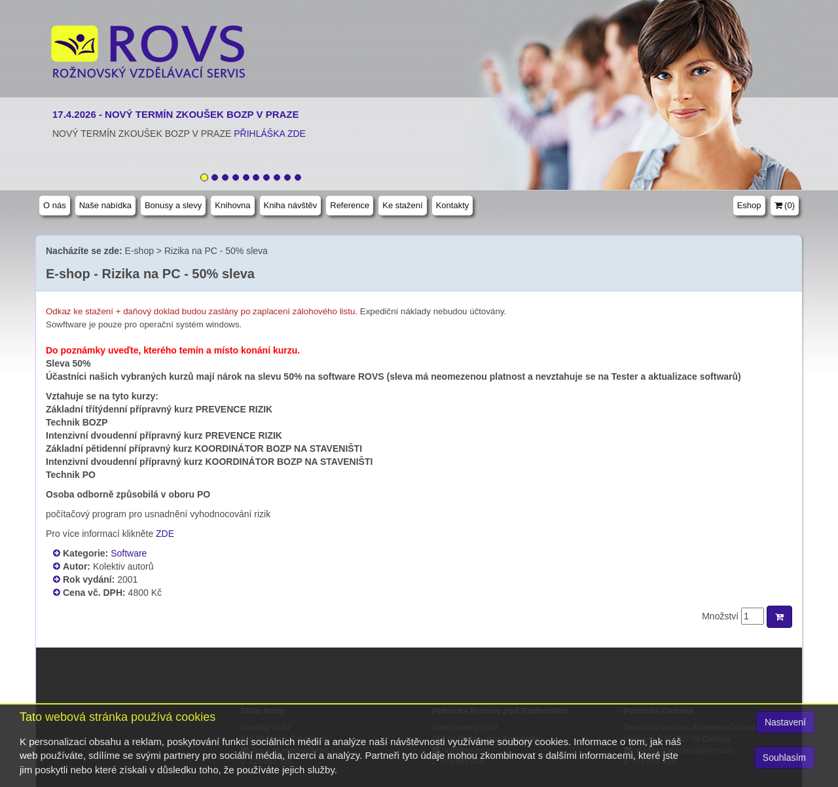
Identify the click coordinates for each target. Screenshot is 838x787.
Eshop (749, 205)
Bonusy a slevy (173, 205)
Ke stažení (402, 205)
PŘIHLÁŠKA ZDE (270, 133)
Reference (349, 205)
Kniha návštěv (291, 205)
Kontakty (452, 205)
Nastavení (785, 722)
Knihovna (232, 205)
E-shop (139, 251)
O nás (54, 205)
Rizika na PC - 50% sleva (216, 251)
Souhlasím (784, 757)
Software (129, 553)
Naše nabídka (105, 205)
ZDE (165, 533)
